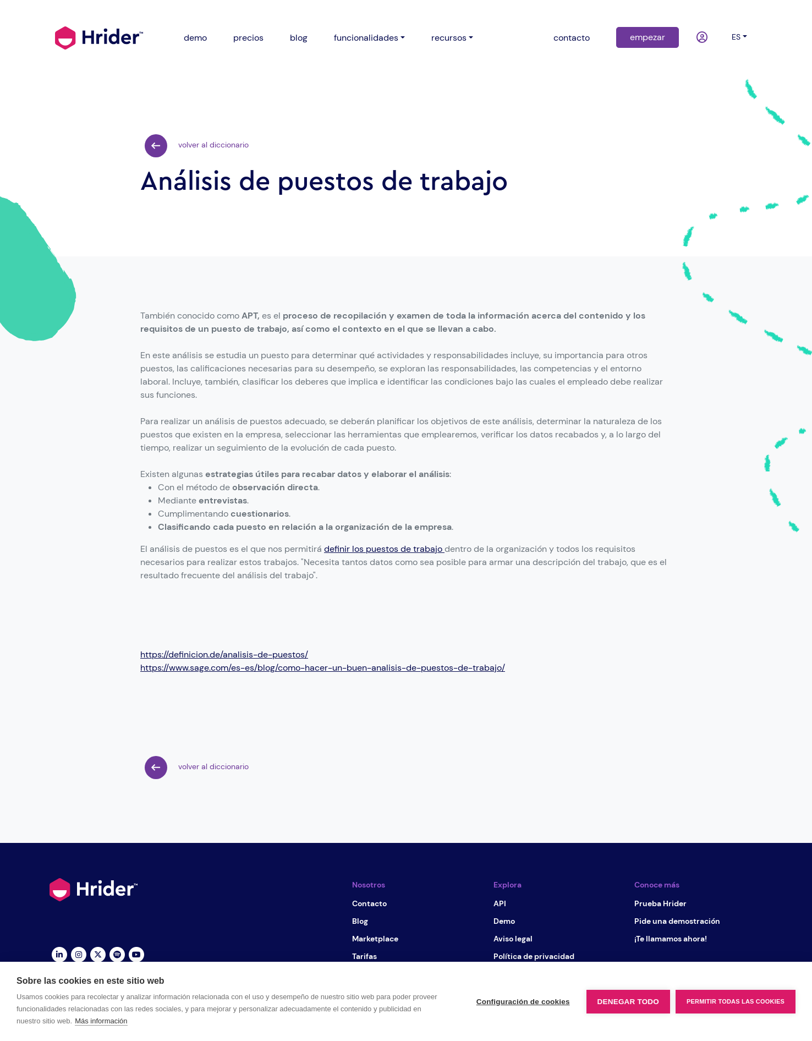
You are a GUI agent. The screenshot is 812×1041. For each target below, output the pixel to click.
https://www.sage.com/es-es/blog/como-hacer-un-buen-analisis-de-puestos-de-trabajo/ (322, 667)
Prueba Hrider (660, 903)
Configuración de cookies (523, 1002)
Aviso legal (513, 939)
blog (299, 37)
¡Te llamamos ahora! (670, 939)
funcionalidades (366, 37)
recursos (449, 37)
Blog (360, 921)
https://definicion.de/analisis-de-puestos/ (224, 654)
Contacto (369, 903)
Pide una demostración (677, 921)
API (499, 903)
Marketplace (375, 939)
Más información (101, 1021)
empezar (647, 37)
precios (248, 37)
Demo (504, 921)
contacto (571, 37)
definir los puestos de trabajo (384, 549)
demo (195, 37)
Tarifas (364, 956)
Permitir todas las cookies (735, 1001)
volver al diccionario (197, 145)
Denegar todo (628, 1002)
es (736, 37)
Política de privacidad (533, 956)
